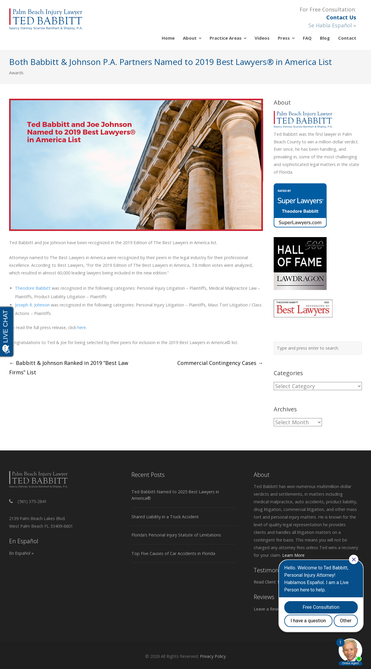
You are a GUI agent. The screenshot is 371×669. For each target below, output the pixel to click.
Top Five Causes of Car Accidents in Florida (173, 553)
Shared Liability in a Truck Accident (165, 516)
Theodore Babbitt (33, 288)
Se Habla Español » (332, 25)
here (81, 327)
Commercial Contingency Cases (220, 362)
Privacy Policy (213, 656)
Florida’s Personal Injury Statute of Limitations (176, 535)
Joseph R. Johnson (32, 305)
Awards (16, 72)
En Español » (21, 553)
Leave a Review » (270, 609)
